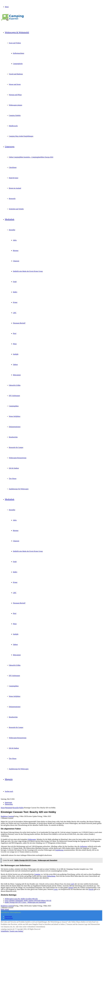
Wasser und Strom (15, 84)
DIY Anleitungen (14, 395)
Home (3, 808)
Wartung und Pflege (15, 95)
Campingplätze (14, 406)
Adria (14, 240)
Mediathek (9, 219)
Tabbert (15, 364)
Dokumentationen (14, 427)
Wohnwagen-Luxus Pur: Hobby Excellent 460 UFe (21, 899)
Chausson (16, 261)
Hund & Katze (13, 178)
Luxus (56, 889)
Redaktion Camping (7, 816)
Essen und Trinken (15, 43)
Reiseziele (12, 198)
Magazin (9, 779)
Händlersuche (13, 126)
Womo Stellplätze (14, 416)
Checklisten (12, 167)
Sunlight (15, 354)
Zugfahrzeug (59, 850)
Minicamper (17, 375)
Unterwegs (9, 146)
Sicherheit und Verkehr (16, 209)
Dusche (91, 889)
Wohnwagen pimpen (15, 105)
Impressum (8, 802)
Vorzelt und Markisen (16, 74)
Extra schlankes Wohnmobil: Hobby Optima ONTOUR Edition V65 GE (28, 900)
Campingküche (18, 63)
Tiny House (12, 478)
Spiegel (70, 887)
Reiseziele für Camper (16, 447)
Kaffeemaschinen (18, 53)
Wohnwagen (32, 839)
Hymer (15, 302)
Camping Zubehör (15, 115)
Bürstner (15, 250)
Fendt (14, 281)
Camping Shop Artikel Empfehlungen (21, 136)
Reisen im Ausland (15, 188)
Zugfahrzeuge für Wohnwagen (18, 489)
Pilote (15, 344)
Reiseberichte (13, 437)
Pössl (14, 333)
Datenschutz (9, 804)
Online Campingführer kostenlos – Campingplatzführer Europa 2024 (31, 157)
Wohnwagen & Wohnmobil (17, 32)
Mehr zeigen (5, 909)
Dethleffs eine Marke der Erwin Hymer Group (28, 271)
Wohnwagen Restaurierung (17, 458)
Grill (72, 884)
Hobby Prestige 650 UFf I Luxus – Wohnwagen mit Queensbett (25, 902)
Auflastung (83, 846)
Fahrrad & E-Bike (15, 385)
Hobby (15, 292)
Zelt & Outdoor (14, 468)
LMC (14, 313)
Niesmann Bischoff (19, 323)
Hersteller (12, 230)
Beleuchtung (51, 876)
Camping (37, 874)
